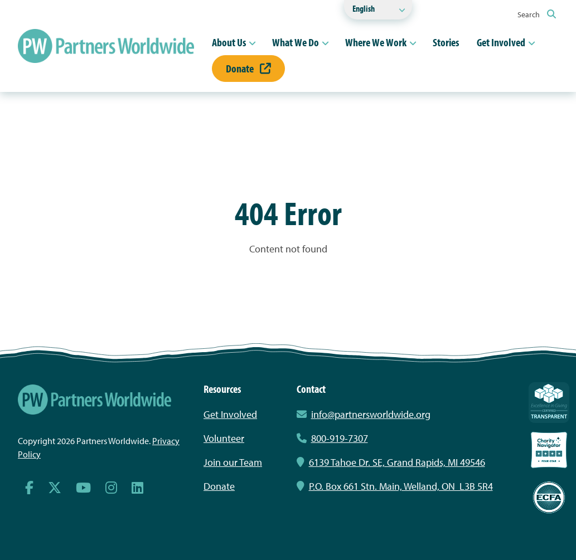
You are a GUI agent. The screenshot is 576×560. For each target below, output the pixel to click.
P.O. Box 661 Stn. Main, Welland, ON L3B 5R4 (395, 486)
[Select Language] (378, 10)
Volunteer (224, 438)
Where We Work (375, 42)
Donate (248, 68)
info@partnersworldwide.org (370, 414)
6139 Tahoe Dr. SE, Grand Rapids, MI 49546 (391, 462)
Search (536, 14)
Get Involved (501, 42)
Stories (446, 42)
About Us (229, 42)
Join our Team (233, 462)
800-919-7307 (332, 438)
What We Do (295, 42)
